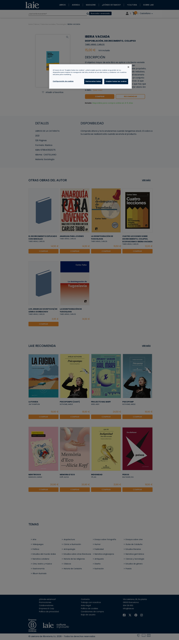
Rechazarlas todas (93, 81)
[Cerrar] (128, 67)
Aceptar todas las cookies (116, 81)
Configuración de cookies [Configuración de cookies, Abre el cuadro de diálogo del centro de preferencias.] (63, 81)
